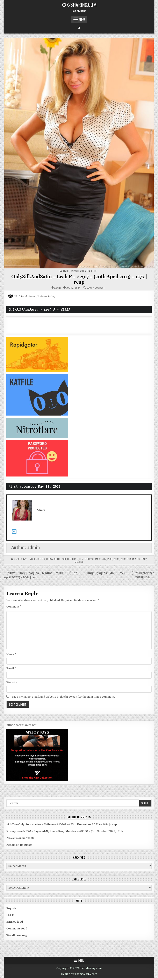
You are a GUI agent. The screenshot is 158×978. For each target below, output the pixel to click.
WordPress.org (16, 935)
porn (116, 559)
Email (11, 668)
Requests (28, 838)
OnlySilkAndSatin (96, 559)
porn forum (127, 559)
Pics (109, 559)
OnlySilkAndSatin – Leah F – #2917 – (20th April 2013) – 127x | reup (79, 279)
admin (57, 287)
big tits (40, 559)
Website (11, 682)
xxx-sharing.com (79, 4)
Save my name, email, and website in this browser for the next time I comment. (63, 696)
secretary (140, 559)
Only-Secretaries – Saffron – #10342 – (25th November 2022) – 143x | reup (67, 824)
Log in (10, 914)
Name (11, 654)
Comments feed (16, 928)
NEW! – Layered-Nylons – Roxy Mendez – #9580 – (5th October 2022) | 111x (73, 831)
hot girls (72, 559)
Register (12, 908)
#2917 (26, 559)
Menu (82, 19)
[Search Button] (79, 28)
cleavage (51, 559)
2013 (32, 559)
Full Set (61, 559)
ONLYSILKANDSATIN (80, 271)
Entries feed (14, 921)
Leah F (66, 271)
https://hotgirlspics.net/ (21, 725)
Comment (13, 606)
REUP (93, 271)
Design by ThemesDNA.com (79, 974)
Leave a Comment (96, 287)
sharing (79, 561)
